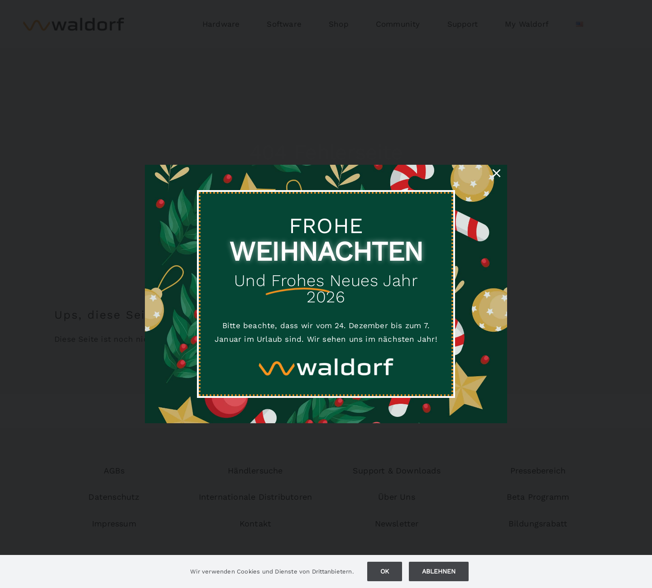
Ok (384, 571)
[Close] (496, 173)
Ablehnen (438, 571)
